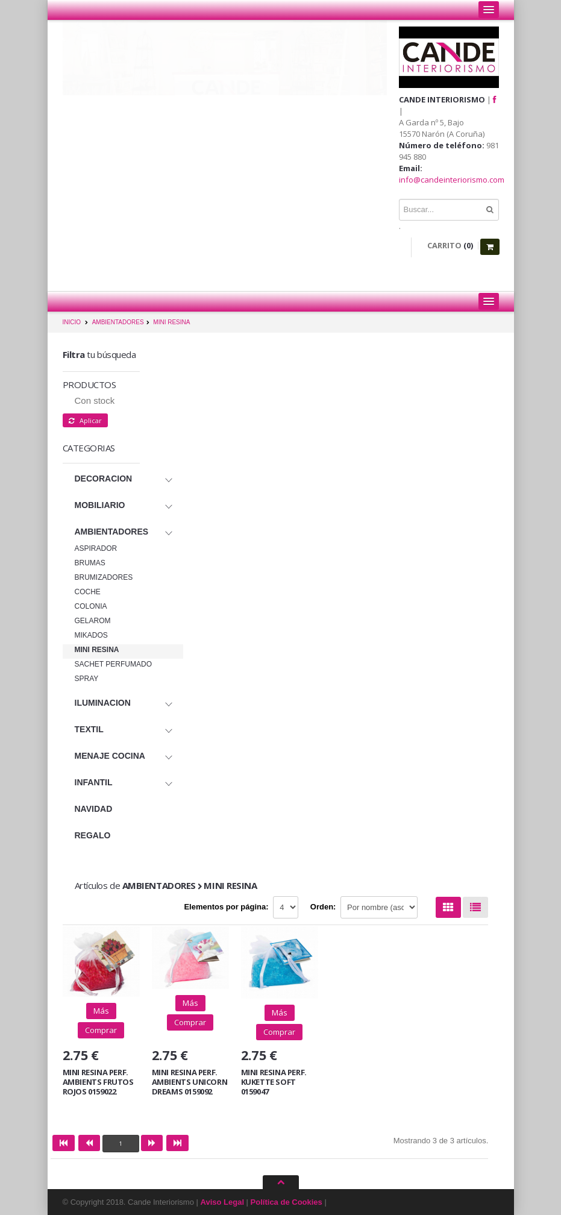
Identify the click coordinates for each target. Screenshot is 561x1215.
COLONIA (91, 606)
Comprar (101, 1030)
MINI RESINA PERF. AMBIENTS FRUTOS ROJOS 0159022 (98, 1081)
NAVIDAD (94, 809)
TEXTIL (89, 729)
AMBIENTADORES (118, 322)
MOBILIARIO (100, 505)
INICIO (72, 322)
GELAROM (93, 621)
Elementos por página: (226, 906)
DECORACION (104, 478)
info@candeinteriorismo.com (451, 179)
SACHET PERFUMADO (113, 664)
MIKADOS (91, 635)
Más (101, 1010)
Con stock (95, 400)
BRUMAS (90, 563)
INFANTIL (94, 782)
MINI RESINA (171, 322)
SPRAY (87, 678)
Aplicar (85, 420)
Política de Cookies (286, 1202)
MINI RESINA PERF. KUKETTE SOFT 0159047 (274, 1081)
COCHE (88, 592)
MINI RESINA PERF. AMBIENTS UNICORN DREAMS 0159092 (190, 1081)
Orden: (323, 906)
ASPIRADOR (96, 548)
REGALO (93, 835)
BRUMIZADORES (104, 577)
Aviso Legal (222, 1202)
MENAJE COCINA (110, 756)
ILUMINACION (103, 703)
